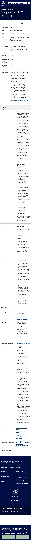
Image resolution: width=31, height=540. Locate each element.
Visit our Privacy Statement (9, 533)
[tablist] (18, 3)
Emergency (3, 508)
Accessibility (16, 508)
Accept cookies (8, 537)
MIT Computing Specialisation (23, 441)
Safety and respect (5, 476)
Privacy (21, 508)
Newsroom (3, 479)
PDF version (8, 450)
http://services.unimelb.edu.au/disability (20, 100)
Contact (3, 481)
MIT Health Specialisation (22, 445)
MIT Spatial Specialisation (22, 447)
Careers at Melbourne (6, 474)
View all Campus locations (22, 483)
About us (3, 471)
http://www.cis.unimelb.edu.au (23, 343)
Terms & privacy (9, 508)
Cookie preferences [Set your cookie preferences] (22, 537)
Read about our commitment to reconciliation (11, 467)
